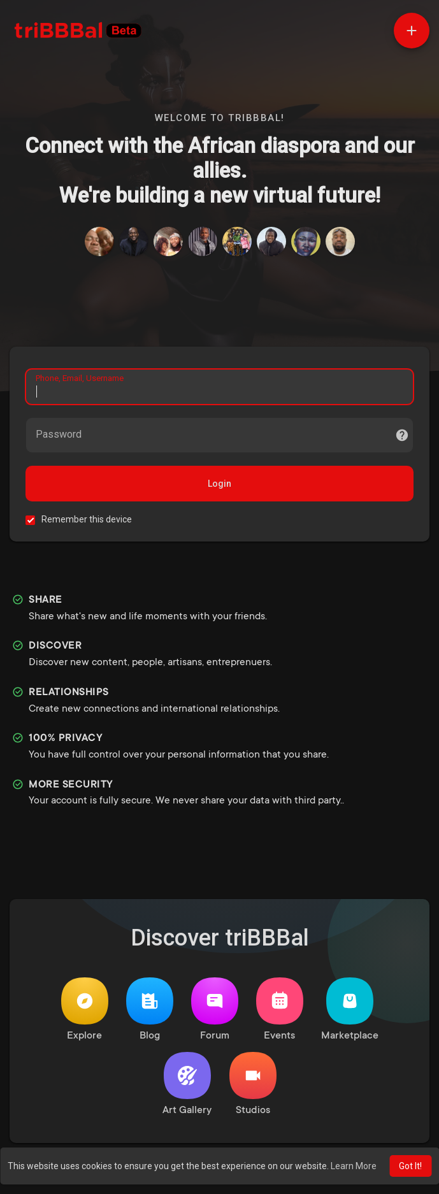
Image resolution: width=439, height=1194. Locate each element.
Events (279, 1009)
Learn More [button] (354, 1166)
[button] (411, 30)
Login (219, 483)
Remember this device (86, 519)
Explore (84, 1009)
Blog (149, 1009)
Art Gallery (187, 1084)
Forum (214, 1009)
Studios (253, 1084)
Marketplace (349, 1009)
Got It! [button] (410, 1166)
